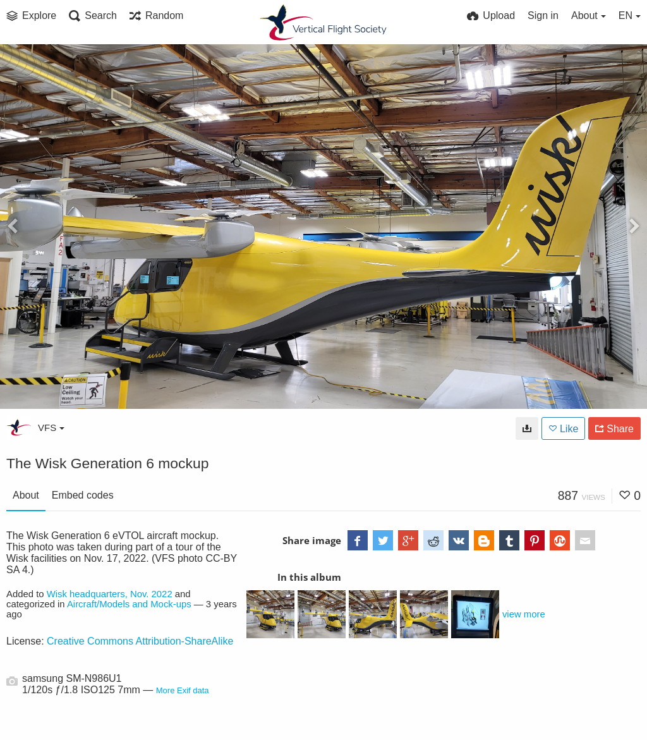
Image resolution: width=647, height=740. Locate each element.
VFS (51, 427)
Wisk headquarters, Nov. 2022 (109, 594)
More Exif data (182, 690)
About (26, 495)
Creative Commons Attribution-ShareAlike (140, 641)
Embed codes (83, 495)
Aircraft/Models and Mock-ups (129, 604)
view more (523, 614)
